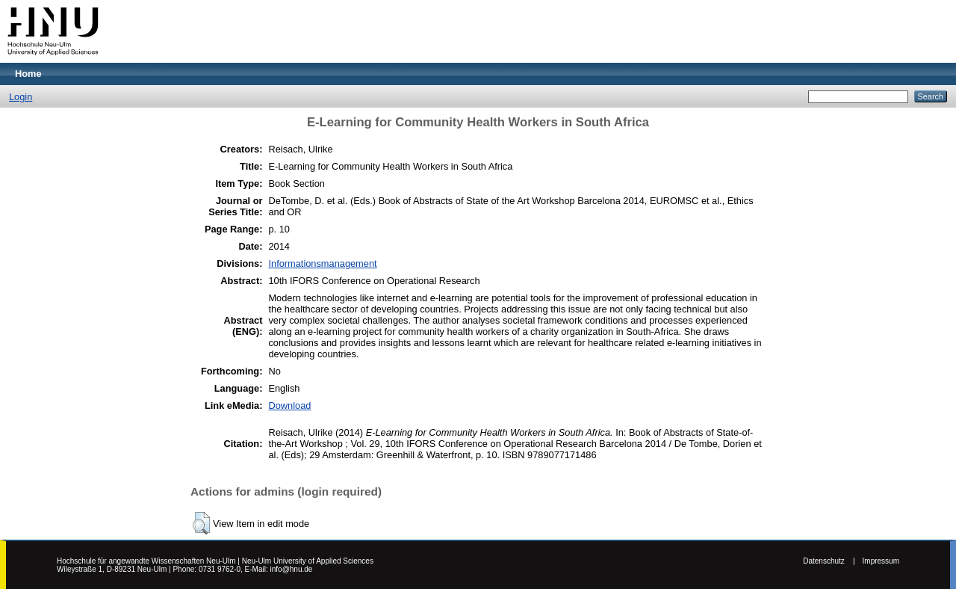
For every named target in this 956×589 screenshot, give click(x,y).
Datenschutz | (828, 561)
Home (28, 73)
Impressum (881, 561)
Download (289, 405)
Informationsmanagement (322, 263)
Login (20, 96)
